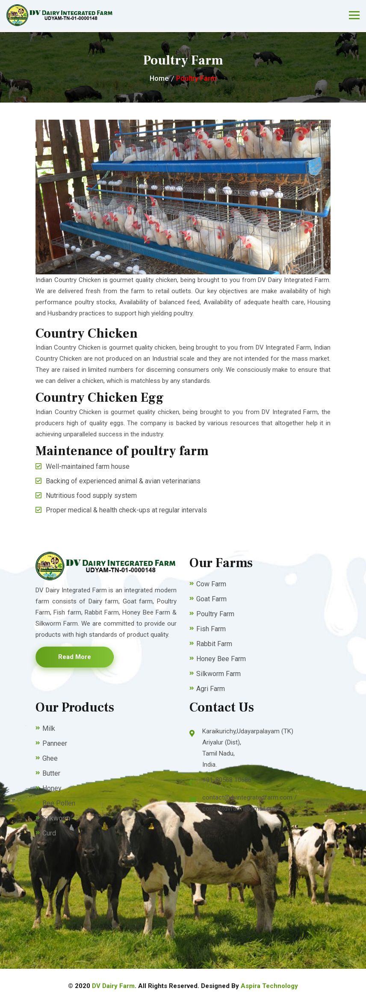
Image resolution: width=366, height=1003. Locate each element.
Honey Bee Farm (221, 659)
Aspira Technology (269, 986)
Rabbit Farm (214, 644)
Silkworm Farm (218, 674)
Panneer (54, 743)
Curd (49, 833)
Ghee (50, 758)
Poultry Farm (196, 78)
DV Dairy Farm (113, 986)
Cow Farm (211, 584)
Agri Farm (210, 689)
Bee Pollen (58, 803)
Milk (48, 728)
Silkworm (56, 818)
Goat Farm (211, 599)
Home (159, 78)
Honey (52, 788)
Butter (51, 773)
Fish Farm (211, 629)
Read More (74, 657)
